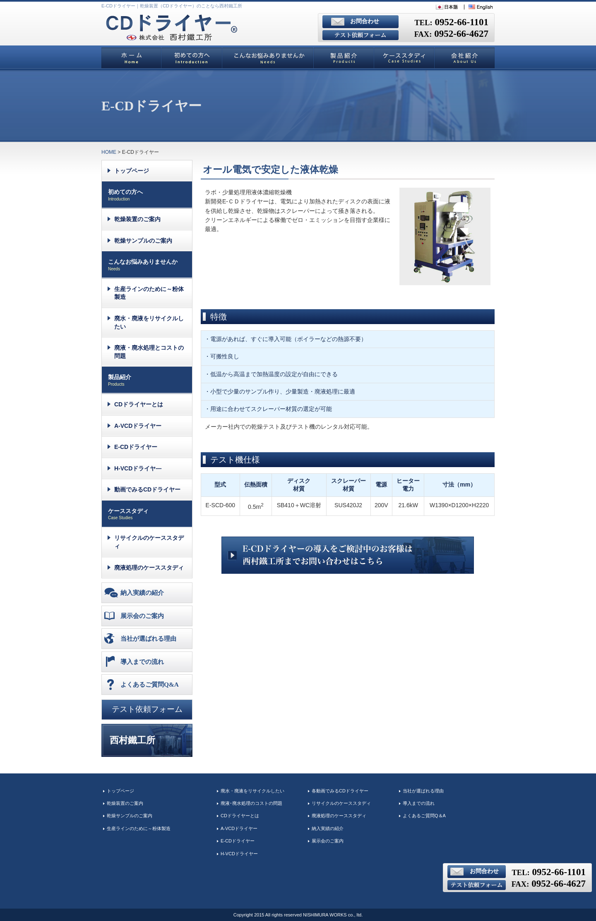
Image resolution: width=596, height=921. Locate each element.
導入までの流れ (142, 661)
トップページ (131, 170)
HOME (108, 152)
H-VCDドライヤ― (137, 468)
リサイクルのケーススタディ (149, 541)
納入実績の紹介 (142, 592)
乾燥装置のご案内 (137, 219)
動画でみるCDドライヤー (147, 489)
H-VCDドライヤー (239, 853)
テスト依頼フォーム (147, 709)
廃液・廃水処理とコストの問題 (149, 351)
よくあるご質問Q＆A (424, 815)
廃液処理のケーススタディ (149, 567)
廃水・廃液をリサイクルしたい (149, 322)
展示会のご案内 (142, 615)
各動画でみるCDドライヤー (340, 790)
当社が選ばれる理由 (148, 638)
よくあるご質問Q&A (149, 684)
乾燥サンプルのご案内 (143, 240)
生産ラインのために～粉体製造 (149, 293)
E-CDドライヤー (135, 447)
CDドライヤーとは (138, 404)
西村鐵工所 (132, 740)
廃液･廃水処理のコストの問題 (251, 803)
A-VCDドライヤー (137, 425)
